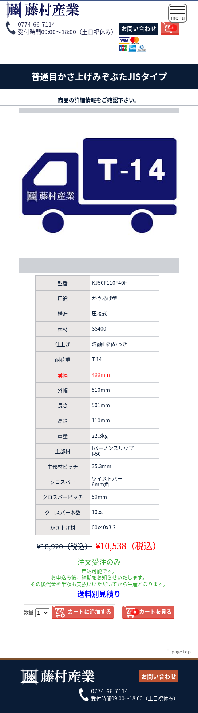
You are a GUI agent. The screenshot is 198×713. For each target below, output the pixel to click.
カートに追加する (89, 612)
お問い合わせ (138, 28)
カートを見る (151, 612)
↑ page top (178, 651)
